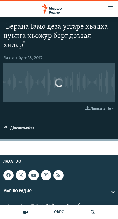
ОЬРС (59, 212)
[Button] (19, 129)
